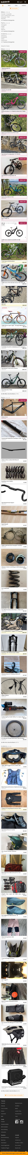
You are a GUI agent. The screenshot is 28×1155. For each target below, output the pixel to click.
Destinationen (18, 1113)
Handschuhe (4, 40)
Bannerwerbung (5, 1137)
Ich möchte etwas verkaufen (14, 1095)
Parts (16, 5)
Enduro (2, 1111)
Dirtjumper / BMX (5, 17)
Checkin (3, 1121)
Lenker (2, 28)
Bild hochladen (4, 1127)
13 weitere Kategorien (7, 20)
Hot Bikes (17, 1106)
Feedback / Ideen (19, 1142)
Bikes (9, 5)
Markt (2, 5)
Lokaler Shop (18, 1111)
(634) (10, 1091)
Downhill (3, 1103)
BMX (2, 1116)
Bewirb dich (17, 1148)
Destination (3, 1142)
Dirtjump (3, 1106)
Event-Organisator (5, 1145)
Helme (2, 38)
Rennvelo (3, 18)
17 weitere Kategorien (7, 42)
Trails (16, 1116)
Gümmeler (3, 1113)
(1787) (10, 394)
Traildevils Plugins (5, 1148)
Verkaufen (14, 8)
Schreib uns (18, 1140)
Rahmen (3, 29)
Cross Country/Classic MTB (7, 15)
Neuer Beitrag (4, 1129)
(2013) (10, 742)
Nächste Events (18, 1103)
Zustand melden (5, 1124)
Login (19, 2)
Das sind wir (18, 1145)
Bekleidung (3, 35)
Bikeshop (3, 1140)
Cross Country (4, 1108)
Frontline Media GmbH (10, 1151)
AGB (17, 1151)
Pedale (2, 26)
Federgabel (3, 25)
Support (17, 1137)
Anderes (24, 5)
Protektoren (4, 37)
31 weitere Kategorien (7, 31)
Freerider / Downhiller (6, 14)
